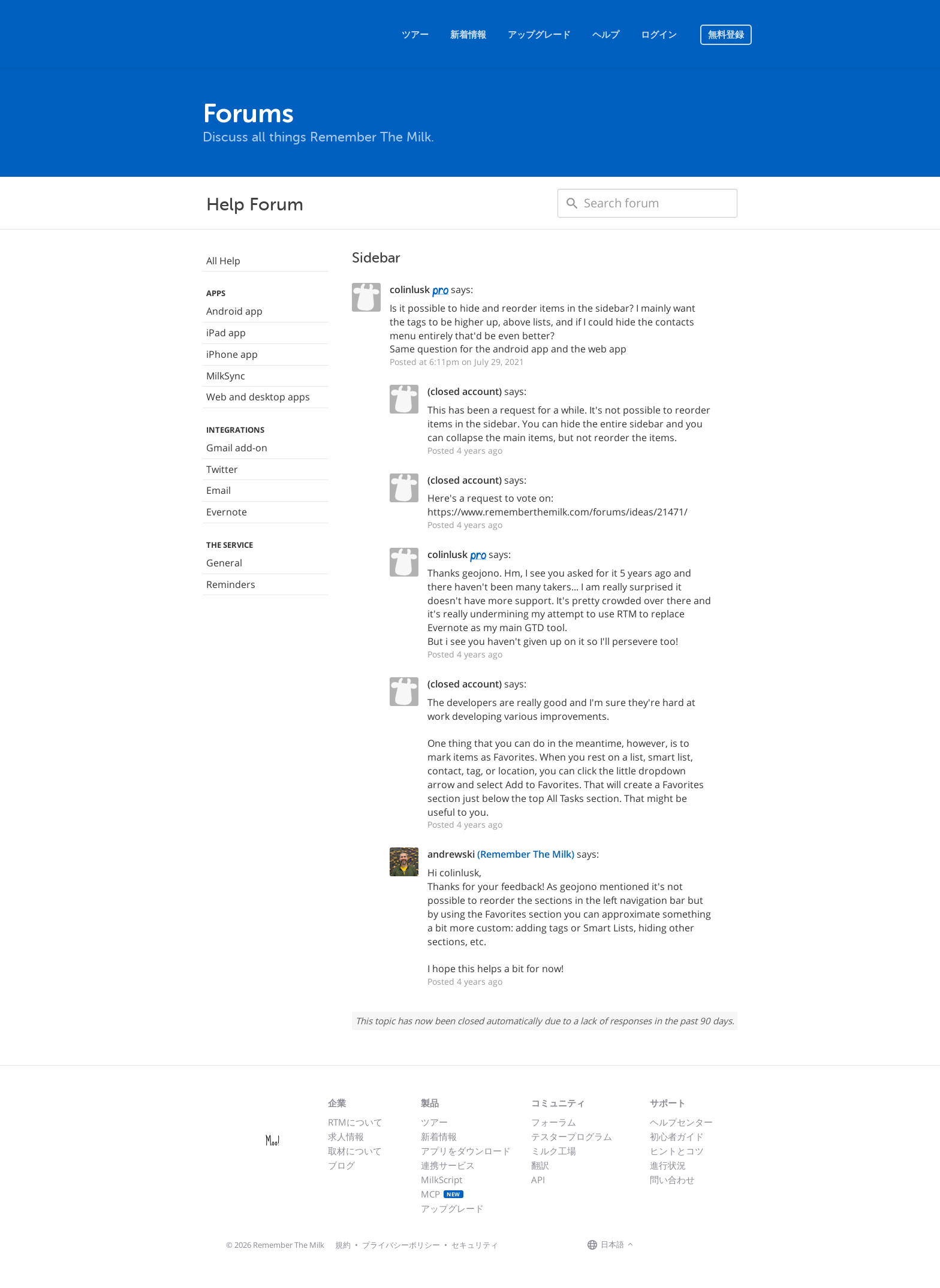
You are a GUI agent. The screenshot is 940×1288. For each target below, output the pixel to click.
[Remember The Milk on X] (670, 1245)
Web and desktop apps (258, 396)
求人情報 (346, 1136)
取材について (355, 1151)
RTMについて (355, 1122)
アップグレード (539, 34)
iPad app (226, 332)
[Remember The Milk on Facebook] (653, 1245)
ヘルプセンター (681, 1122)
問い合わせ (672, 1180)
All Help (223, 260)
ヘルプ (605, 34)
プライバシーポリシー (401, 1244)
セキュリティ (474, 1244)
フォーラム (553, 1122)
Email (218, 490)
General (224, 562)
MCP (442, 1194)
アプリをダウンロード (466, 1151)
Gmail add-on (236, 447)
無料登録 (726, 34)
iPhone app (232, 354)
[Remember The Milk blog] (685, 1245)
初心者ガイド (677, 1136)
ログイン (659, 34)
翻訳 (540, 1165)
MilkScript (441, 1180)
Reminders (230, 584)
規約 (343, 1244)
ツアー (415, 34)
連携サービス (448, 1165)
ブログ (341, 1165)
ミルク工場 (553, 1151)
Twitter (222, 469)
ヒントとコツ (677, 1151)
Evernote (226, 511)
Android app (234, 311)
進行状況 (668, 1165)
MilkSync (225, 375)
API (538, 1180)
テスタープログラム (571, 1136)
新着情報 (468, 34)
